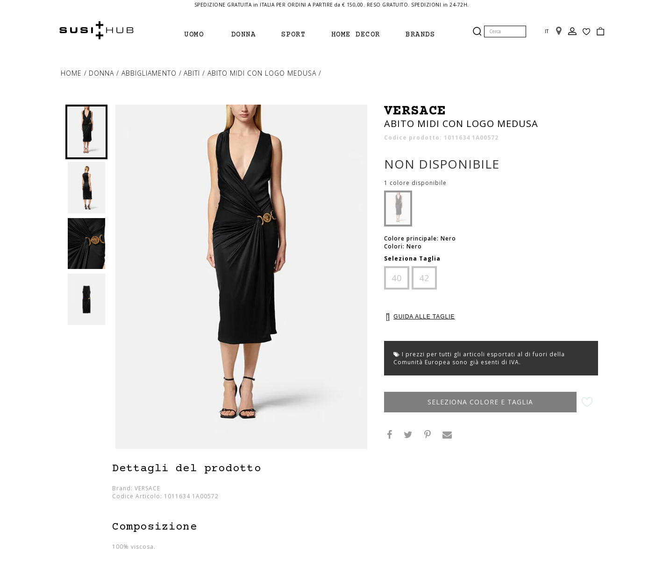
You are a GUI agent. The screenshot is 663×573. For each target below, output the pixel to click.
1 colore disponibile (415, 183)
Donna (243, 34)
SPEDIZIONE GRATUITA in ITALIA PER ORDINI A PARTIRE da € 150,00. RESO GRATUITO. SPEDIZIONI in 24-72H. (331, 4)
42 (424, 277)
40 (397, 277)
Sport (293, 34)
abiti (193, 73)
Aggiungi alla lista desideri (587, 402)
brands (420, 34)
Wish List (586, 32)
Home (72, 73)
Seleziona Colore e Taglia (480, 401)
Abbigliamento (150, 73)
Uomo (194, 34)
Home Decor (355, 34)
